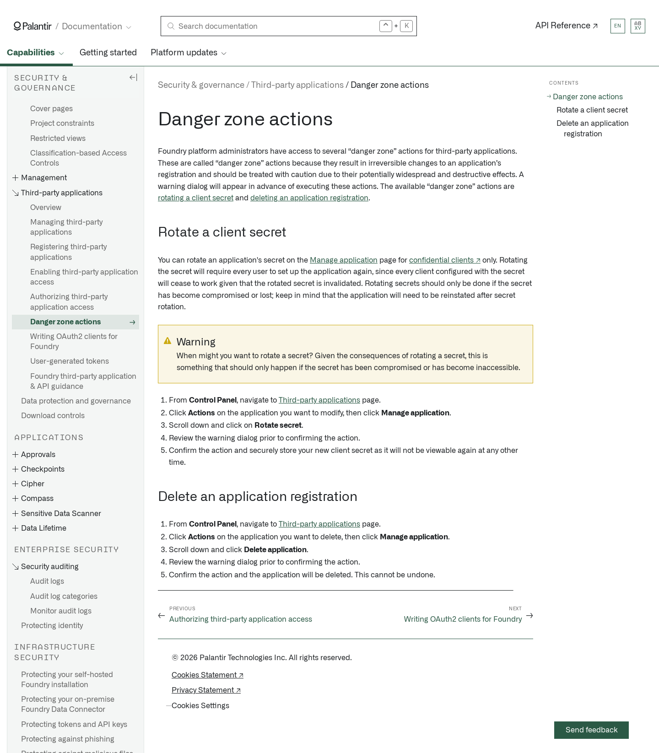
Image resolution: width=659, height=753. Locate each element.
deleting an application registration (309, 198)
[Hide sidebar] (133, 76)
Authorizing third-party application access (69, 302)
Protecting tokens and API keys (74, 724)
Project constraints (62, 123)
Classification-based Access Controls (78, 158)
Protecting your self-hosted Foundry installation (67, 679)
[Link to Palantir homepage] (33, 26)
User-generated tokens (69, 361)
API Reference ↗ (566, 26)
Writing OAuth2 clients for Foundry (74, 341)
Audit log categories (63, 596)
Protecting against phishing (67, 739)
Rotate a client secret (592, 110)
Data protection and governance (76, 401)
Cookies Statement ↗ (207, 675)
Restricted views (58, 138)
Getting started (108, 53)
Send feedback (592, 730)
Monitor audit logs (61, 611)
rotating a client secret (195, 198)
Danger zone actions (65, 322)
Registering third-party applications (68, 252)
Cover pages (51, 109)
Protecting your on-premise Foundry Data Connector (67, 704)
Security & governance (201, 85)
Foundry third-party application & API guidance (83, 381)
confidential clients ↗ (445, 260)
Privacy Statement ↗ (206, 690)
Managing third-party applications (66, 227)
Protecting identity (52, 625)
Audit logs (47, 581)
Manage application (344, 260)
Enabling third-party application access (84, 277)
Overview (45, 207)
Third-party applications (297, 85)
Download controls (53, 416)
